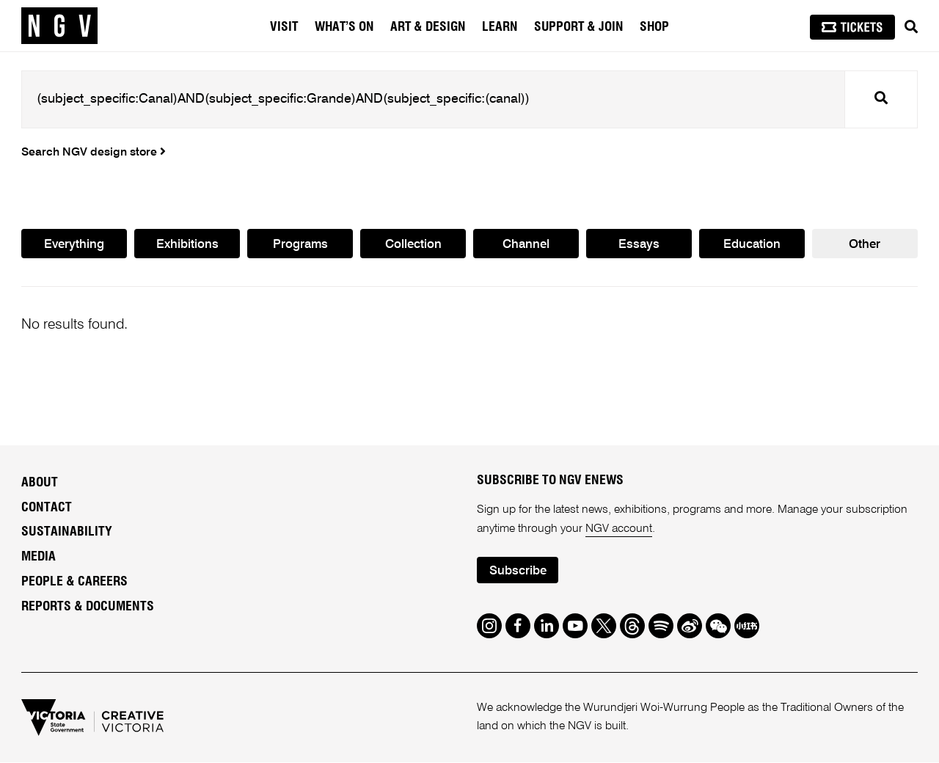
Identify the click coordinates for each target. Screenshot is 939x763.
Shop (654, 27)
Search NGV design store (93, 152)
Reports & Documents (87, 607)
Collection (413, 244)
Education (752, 244)
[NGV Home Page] (59, 25)
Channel (526, 244)
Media (38, 557)
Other (864, 244)
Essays (639, 244)
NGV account (618, 529)
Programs (300, 244)
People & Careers (74, 582)
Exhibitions (187, 244)
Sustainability (66, 532)
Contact (46, 507)
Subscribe (518, 571)
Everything (74, 244)
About (39, 482)
